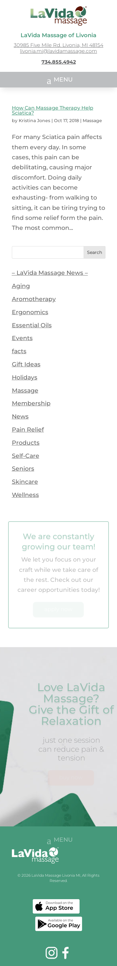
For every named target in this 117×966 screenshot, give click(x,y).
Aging (21, 286)
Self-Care (25, 455)
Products (26, 442)
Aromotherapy (34, 299)
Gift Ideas (26, 364)
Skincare (25, 481)
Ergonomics (30, 312)
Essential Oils (32, 325)
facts (19, 351)
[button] (58, 80)
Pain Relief (28, 429)
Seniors (23, 468)
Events (22, 338)
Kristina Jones (34, 120)
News (20, 416)
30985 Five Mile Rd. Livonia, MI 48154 (58, 45)
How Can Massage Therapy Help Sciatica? (52, 110)
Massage (92, 120)
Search (94, 252)
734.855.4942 (58, 62)
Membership (31, 403)
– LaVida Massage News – (50, 272)
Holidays (24, 377)
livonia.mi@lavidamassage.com (58, 51)
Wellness (25, 494)
